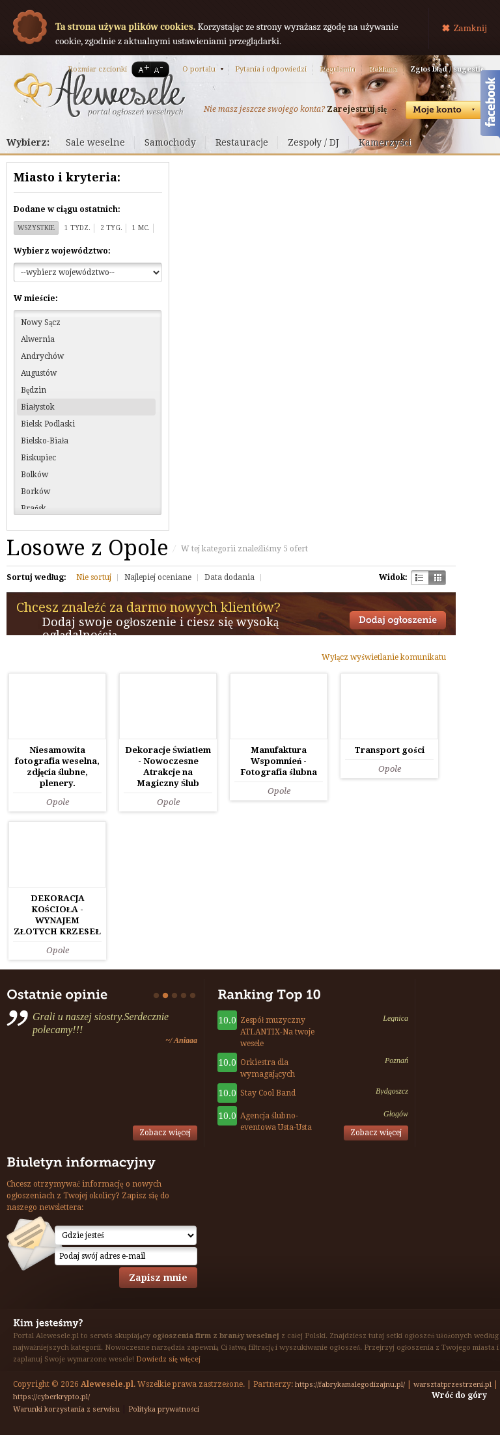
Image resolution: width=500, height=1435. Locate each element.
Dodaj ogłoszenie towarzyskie (398, 620)
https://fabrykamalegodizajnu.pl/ (350, 1384)
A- (161, 69)
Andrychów (42, 356)
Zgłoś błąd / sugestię (447, 69)
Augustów (39, 373)
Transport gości (389, 750)
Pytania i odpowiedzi (271, 69)
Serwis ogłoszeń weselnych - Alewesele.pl (99, 93)
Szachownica (419, 577)
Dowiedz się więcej (168, 1359)
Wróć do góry (459, 1395)
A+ (141, 69)
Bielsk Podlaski (48, 423)
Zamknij (470, 28)
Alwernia (38, 339)
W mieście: (36, 298)
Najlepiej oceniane (157, 577)
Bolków (34, 474)
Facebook (490, 106)
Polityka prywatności (163, 1409)
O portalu (198, 69)
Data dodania (229, 577)
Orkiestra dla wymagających (267, 1068)
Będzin (33, 390)
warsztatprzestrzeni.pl (452, 1384)
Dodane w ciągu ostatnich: (67, 209)
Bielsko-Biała (44, 440)
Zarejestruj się (357, 109)
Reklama (382, 69)
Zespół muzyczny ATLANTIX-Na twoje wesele (277, 1032)
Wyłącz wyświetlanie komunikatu (384, 657)
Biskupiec (38, 457)
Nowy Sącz (41, 322)
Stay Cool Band (268, 1093)
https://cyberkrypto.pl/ (51, 1397)
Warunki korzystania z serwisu (66, 1409)
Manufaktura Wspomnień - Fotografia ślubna (278, 761)
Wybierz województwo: (62, 251)
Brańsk (33, 508)
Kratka (437, 577)
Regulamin (337, 69)
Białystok (38, 407)
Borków (35, 491)
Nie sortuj (93, 577)
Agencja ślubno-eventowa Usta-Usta (276, 1121)
